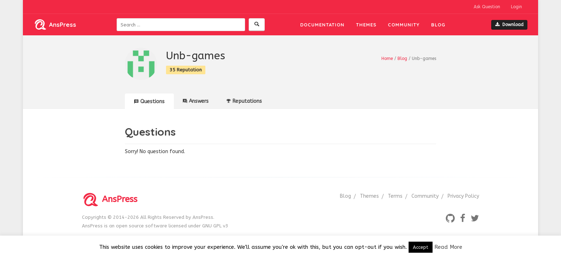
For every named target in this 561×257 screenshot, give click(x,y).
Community (404, 24)
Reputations (244, 101)
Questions (149, 102)
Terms (395, 196)
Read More (448, 247)
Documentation (322, 24)
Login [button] (516, 6)
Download (509, 24)
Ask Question (487, 6)
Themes (366, 24)
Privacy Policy (463, 196)
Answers (196, 101)
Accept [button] (420, 247)
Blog (438, 24)
